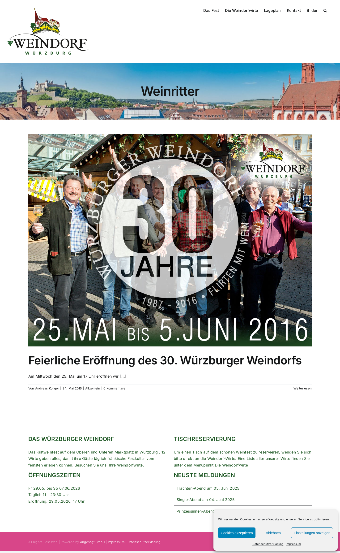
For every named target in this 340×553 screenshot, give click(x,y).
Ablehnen (273, 533)
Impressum (293, 544)
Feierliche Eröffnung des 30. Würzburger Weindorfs (165, 360)
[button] (325, 10)
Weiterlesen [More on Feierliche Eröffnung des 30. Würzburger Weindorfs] (302, 388)
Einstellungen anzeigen (312, 533)
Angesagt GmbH (92, 542)
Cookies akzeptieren (237, 533)
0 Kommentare (114, 388)
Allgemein (92, 388)
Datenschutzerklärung (268, 544)
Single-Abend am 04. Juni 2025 (206, 499)
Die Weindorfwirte (231, 465)
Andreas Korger (47, 388)
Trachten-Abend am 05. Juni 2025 (208, 488)
